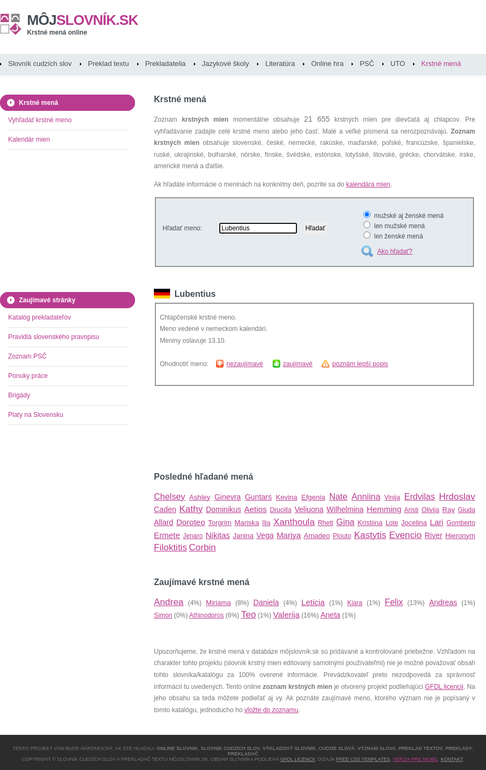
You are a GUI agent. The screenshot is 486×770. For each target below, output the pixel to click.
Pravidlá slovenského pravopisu (53, 337)
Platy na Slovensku (35, 415)
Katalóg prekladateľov (39, 317)
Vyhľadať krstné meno (40, 120)
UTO (397, 63)
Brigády (19, 395)
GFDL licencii (444, 687)
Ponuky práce (28, 376)
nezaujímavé (244, 364)
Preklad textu (108, 63)
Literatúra (280, 63)
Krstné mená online (57, 32)
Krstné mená (441, 63)
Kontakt (452, 759)
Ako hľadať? (394, 251)
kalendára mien (368, 184)
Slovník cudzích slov (40, 63)
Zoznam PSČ (27, 356)
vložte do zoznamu (271, 710)
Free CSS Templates (363, 759)
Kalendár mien (29, 139)
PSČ (367, 63)
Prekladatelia (165, 63)
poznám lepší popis (360, 364)
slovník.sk (82, 20)
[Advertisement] (280, 429)
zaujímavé (298, 364)
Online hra (327, 63)
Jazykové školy (225, 63)
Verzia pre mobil (415, 759)
